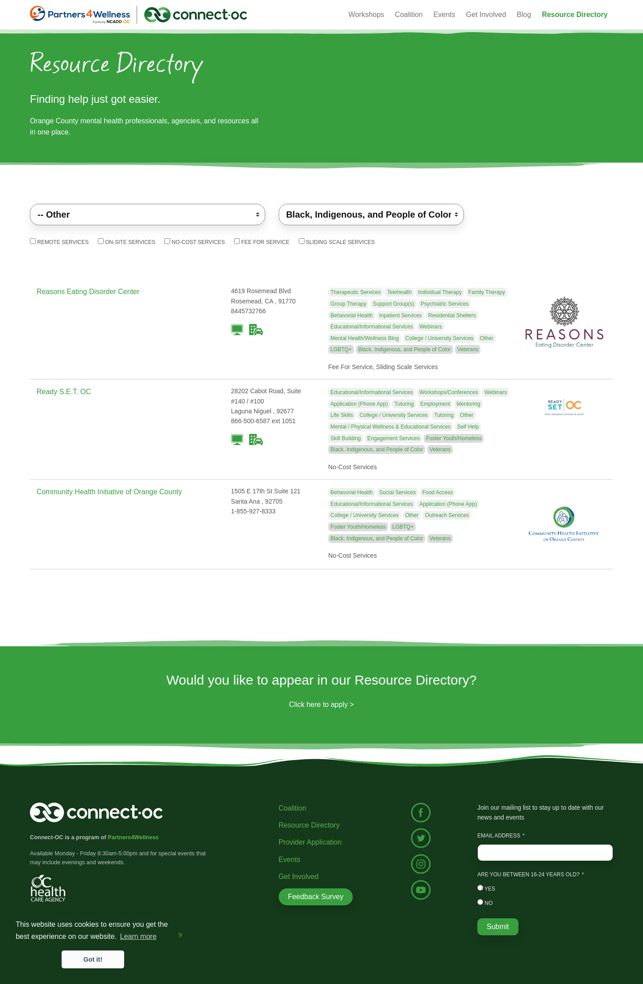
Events (290, 859)
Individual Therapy (440, 292)
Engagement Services (393, 438)
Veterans (467, 349)
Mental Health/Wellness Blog (364, 338)
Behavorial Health (351, 315)
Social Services (397, 492)
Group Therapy (348, 304)
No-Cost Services (194, 241)
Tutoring (404, 404)
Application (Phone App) (359, 404)
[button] (574, 14)
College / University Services (439, 338)
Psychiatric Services (444, 304)
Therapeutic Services (355, 292)
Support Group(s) (393, 304)
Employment (435, 404)
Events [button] (444, 14)
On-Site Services (126, 241)
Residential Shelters (452, 315)
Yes (486, 888)
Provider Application (310, 842)
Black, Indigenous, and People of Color (404, 349)
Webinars (430, 327)
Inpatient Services (400, 315)
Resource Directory (309, 825)
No (485, 902)
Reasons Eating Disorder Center (88, 291)
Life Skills (341, 415)
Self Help (468, 427)
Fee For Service (261, 241)
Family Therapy (486, 292)
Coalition (292, 808)
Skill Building (345, 438)
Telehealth (399, 292)
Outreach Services (447, 515)
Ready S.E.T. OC (64, 391)
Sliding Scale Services (337, 241)
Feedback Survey (316, 896)
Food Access (437, 492)
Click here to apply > (321, 704)
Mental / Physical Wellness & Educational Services (390, 427)
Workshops (366, 14)
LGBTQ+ (341, 349)
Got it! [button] (93, 959)
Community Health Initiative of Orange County (109, 492)
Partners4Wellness (133, 837)
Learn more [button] (138, 936)
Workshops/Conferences (448, 392)
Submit (498, 926)
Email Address (498, 836)
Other (486, 338)
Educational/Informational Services (371, 327)
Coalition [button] (408, 14)
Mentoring (468, 404)
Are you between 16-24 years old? (528, 874)
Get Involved (486, 14)
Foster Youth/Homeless (453, 438)
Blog (524, 14)
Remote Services (59, 241)
